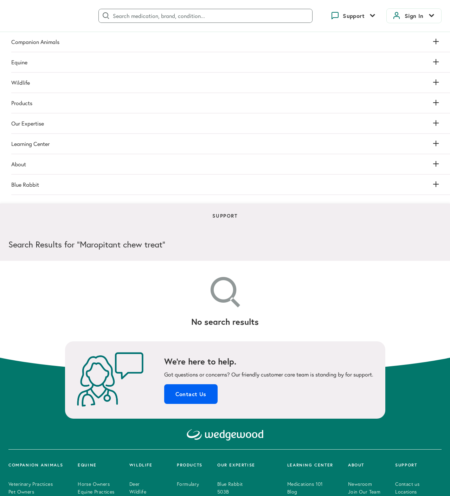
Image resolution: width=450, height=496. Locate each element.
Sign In (414, 15)
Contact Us (190, 217)
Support (354, 15)
